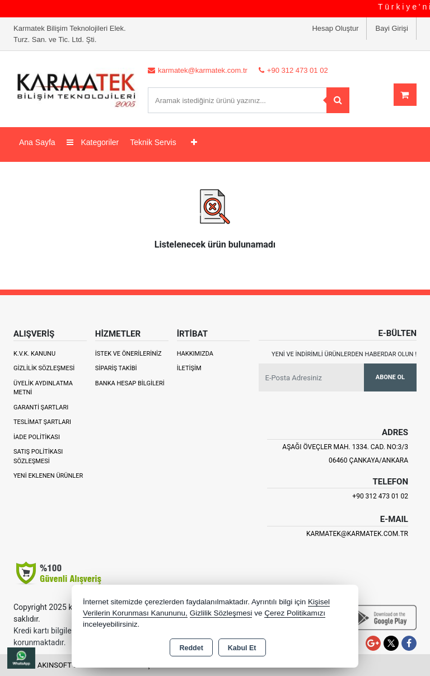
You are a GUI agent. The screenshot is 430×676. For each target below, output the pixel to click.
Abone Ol (390, 377)
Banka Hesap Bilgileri (130, 383)
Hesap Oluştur (335, 28)
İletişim (189, 368)
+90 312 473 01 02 (380, 496)
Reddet (191, 648)
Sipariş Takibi (116, 368)
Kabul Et (242, 648)
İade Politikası (36, 437)
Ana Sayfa (37, 142)
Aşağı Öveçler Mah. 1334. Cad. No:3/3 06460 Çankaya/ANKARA (345, 453)
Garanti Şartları (40, 407)
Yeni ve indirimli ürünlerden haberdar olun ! (344, 354)
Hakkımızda (195, 353)
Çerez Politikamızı (294, 613)
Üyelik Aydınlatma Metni (43, 388)
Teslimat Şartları (42, 422)
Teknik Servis (153, 142)
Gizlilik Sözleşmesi (43, 368)
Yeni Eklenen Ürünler (48, 475)
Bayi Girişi (391, 28)
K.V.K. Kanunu (34, 353)
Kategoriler (93, 142)
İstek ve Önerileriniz (128, 353)
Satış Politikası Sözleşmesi (38, 456)
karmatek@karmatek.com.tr (357, 534)
